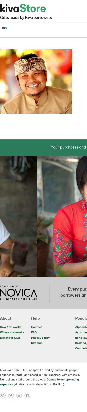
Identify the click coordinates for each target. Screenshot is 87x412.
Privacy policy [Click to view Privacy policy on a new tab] (40, 338)
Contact (36, 327)
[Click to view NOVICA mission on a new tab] (18, 293)
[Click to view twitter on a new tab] (12, 395)
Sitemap (37, 343)
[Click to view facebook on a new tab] (28, 395)
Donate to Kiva (10, 338)
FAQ (34, 332)
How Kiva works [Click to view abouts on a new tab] (10, 327)
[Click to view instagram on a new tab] (20, 395)
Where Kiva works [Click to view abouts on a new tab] (12, 332)
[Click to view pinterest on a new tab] (4, 395)
